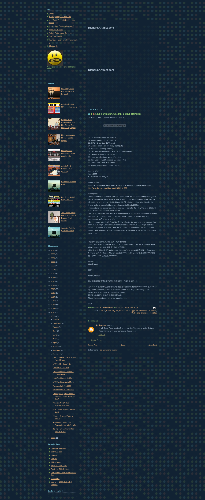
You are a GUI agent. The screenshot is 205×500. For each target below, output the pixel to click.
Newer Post (92, 345)
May (55, 339)
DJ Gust (54, 459)
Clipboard (53, 46)
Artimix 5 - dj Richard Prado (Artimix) (67, 168)
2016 (53, 289)
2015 (53, 293)
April (55, 342)
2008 (53, 438)
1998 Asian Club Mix (61, 368)
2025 (53, 254)
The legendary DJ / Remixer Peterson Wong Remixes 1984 (64, 396)
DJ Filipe (54, 455)
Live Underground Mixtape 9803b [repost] (68, 137)
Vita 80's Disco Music (59, 466)
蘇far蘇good (145, 313)
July (55, 331)
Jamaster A (55, 479)
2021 (53, 270)
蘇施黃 (154, 313)
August (56, 327)
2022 (53, 266)
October (56, 319)
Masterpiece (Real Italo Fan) (60, 17)
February (57, 350)
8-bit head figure (55, 36)
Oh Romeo (152, 311)
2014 (53, 297)
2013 (53, 301)
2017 (53, 285)
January (56, 354)
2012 (53, 305)
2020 (53, 274)
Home (122, 345)
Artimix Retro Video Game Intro (61, 33)
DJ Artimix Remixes (58, 448)
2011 (53, 309)
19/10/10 (102, 335)
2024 (53, 258)
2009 (53, 316)
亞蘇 (138, 313)
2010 (53, 312)
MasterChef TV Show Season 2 (61, 26)
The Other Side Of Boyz (60, 469)
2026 (53, 250)
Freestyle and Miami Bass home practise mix (68, 153)
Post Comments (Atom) (108, 350)
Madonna (143, 311)
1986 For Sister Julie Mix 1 (63, 382)
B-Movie (102, 311)
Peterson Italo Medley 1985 (63, 390)
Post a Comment (97, 340)
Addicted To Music (56, 29)
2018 (53, 281)
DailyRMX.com (56, 452)
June (55, 335)
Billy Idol (115, 311)
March (56, 346)
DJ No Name (56, 462)
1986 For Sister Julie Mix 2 (63, 378)
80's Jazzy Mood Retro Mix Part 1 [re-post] (67, 91)
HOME (51, 13)
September (57, 323)
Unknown (103, 325)
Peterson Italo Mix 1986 (62, 386)
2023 (53, 262)
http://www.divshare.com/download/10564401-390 (107, 188)
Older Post (152, 345)
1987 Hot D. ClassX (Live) (63, 364)
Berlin (108, 311)
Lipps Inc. (134, 311)
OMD (133, 313)
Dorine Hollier (124, 311)
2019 (53, 277)
